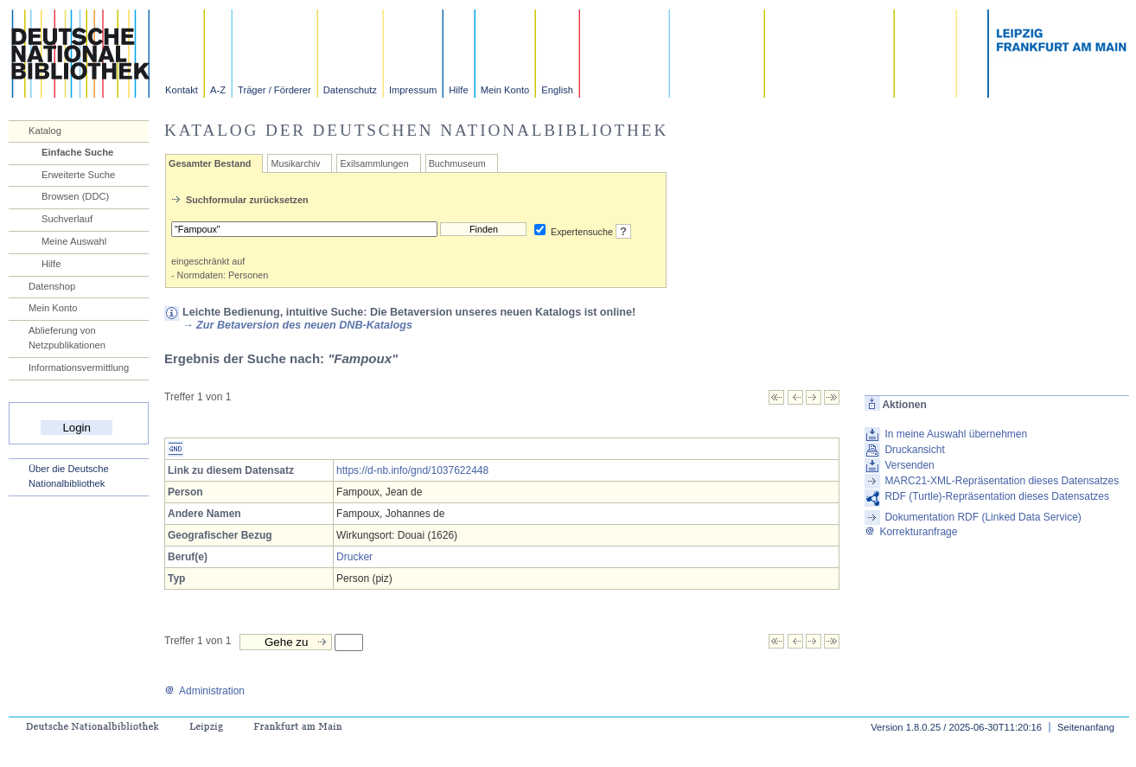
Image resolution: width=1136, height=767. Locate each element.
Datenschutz (350, 90)
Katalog (45, 130)
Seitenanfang (1085, 727)
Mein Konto (505, 90)
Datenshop (52, 286)
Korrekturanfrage (911, 532)
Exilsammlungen (374, 163)
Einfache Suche (77, 152)
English (557, 90)
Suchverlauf (67, 219)
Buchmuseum (457, 163)
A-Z (218, 90)
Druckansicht (914, 450)
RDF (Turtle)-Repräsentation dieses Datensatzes (996, 496)
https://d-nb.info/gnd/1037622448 (412, 470)
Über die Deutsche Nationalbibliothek (69, 476)
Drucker (354, 557)
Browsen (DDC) (75, 196)
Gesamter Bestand (210, 163)
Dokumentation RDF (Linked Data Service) (982, 517)
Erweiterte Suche (78, 174)
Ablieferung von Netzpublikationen (67, 337)
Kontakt (181, 90)
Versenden (909, 465)
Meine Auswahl (73, 241)
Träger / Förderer (274, 90)
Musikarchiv (295, 163)
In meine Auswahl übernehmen (955, 434)
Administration (204, 691)
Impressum (413, 90)
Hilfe (458, 90)
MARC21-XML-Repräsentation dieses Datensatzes (1001, 481)
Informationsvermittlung (79, 367)
